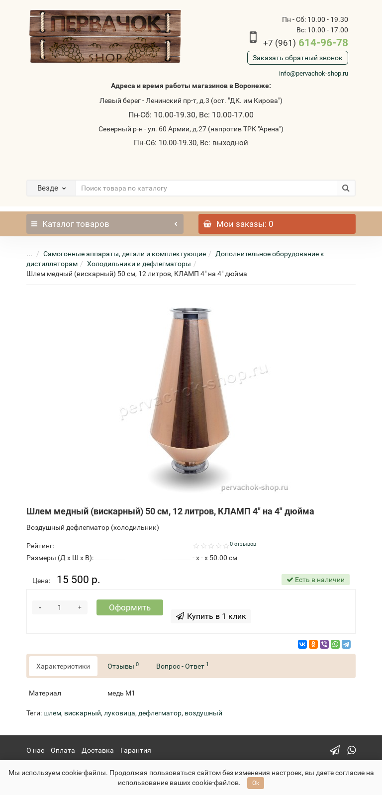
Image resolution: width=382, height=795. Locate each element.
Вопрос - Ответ (182, 665)
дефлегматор (160, 713)
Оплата (63, 750)
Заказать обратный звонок (298, 58)
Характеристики (63, 666)
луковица (119, 713)
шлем (52, 713)
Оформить (130, 607)
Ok (255, 783)
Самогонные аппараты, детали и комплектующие (124, 254)
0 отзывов (243, 544)
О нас (35, 750)
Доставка (98, 750)
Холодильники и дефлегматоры (139, 264)
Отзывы (123, 665)
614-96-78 (305, 43)
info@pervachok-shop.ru (313, 73)
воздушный (203, 713)
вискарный (82, 713)
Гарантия (135, 750)
